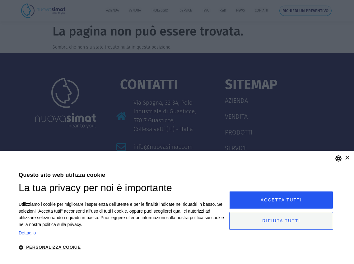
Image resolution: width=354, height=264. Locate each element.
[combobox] (338, 158)
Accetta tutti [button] (281, 199)
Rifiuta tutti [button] (281, 220)
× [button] (347, 158)
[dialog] (177, 207)
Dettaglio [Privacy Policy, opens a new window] (27, 232)
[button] (122, 247)
